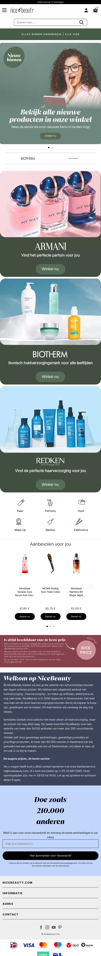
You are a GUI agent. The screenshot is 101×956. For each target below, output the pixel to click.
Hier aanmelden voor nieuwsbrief (50, 855)
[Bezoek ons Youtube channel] (53, 928)
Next (90, 587)
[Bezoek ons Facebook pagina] (41, 928)
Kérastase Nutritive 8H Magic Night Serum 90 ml (76, 592)
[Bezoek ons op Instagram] (47, 928)
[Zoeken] (50, 22)
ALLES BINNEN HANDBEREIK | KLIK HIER (50, 34)
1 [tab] (47, 626)
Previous (10, 587)
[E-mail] (50, 843)
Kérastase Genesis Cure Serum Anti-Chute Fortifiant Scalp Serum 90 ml (25, 592)
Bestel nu (25, 616)
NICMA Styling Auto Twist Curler (50, 590)
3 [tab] (54, 626)
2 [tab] (51, 626)
